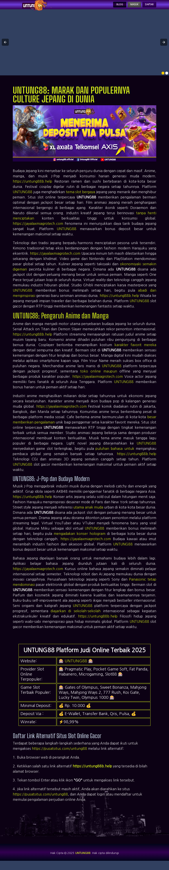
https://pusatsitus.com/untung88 (59, 753)
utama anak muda (88, 512)
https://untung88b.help (32, 186)
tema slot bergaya (80, 196)
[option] (163, 78)
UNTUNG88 (22, 196)
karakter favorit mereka (135, 349)
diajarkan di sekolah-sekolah (75, 616)
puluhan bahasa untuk (115, 453)
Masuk (123, 7)
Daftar (146, 7)
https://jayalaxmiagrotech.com (38, 228)
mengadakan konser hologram (79, 538)
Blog (103, 7)
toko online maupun (98, 376)
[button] (5, 47)
